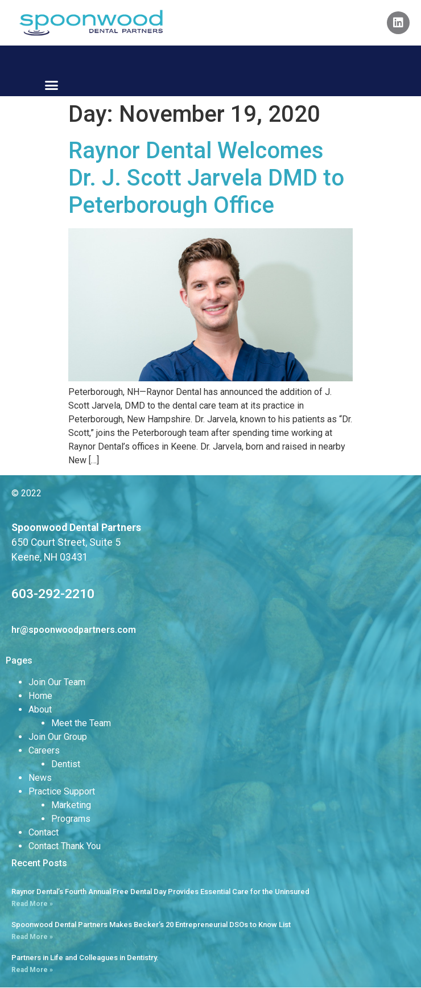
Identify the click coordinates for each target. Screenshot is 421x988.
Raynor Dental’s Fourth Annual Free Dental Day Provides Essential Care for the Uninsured (160, 891)
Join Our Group (57, 736)
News (40, 777)
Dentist (65, 764)
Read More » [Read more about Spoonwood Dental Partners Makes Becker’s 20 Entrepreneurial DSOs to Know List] (32, 937)
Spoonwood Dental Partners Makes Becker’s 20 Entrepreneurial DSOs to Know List (151, 924)
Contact (43, 832)
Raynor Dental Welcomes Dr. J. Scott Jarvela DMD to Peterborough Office (206, 178)
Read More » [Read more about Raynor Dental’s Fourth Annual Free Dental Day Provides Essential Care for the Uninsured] (32, 904)
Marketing (71, 805)
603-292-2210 (52, 593)
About (40, 709)
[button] (51, 85)
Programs (70, 818)
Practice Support (61, 791)
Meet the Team (81, 723)
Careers (44, 750)
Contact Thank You (64, 846)
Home (40, 695)
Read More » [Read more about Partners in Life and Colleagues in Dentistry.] (32, 970)
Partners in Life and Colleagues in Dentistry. (85, 957)
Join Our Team (56, 682)
